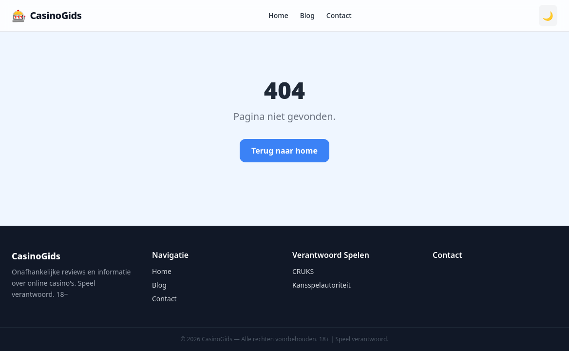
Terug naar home (284, 150)
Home (278, 15)
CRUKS (303, 271)
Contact (339, 15)
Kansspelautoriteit (321, 285)
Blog (307, 15)
